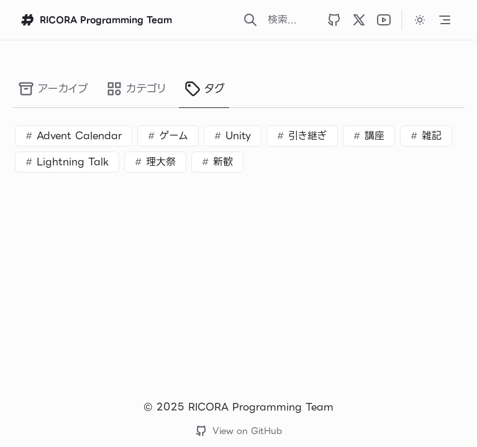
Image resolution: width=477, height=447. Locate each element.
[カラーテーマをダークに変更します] (419, 19)
